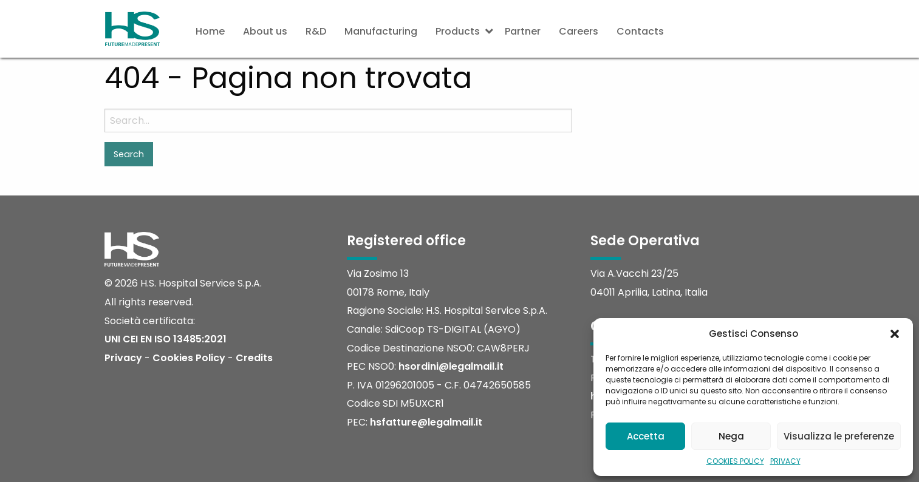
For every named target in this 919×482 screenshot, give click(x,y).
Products (458, 31)
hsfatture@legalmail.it (426, 422)
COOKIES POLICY (735, 461)
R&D (316, 31)
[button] (895, 334)
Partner (523, 31)
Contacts (640, 31)
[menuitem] (210, 31)
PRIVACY (785, 461)
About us (265, 31)
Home (210, 31)
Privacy (123, 358)
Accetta (645, 436)
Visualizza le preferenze (839, 436)
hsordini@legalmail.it (451, 366)
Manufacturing (380, 31)
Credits (254, 358)
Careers (578, 31)
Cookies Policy (188, 358)
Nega (731, 436)
